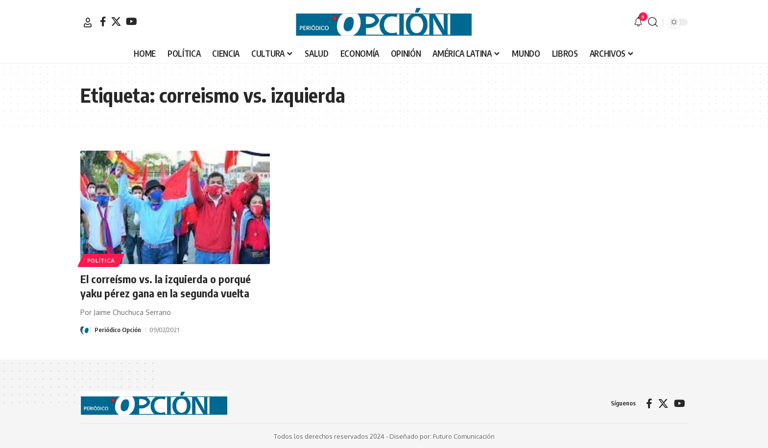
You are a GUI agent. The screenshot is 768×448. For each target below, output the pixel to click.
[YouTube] (131, 21)
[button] (88, 22)
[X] (116, 21)
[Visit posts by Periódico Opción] (85, 328)
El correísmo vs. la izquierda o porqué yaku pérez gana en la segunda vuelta (165, 286)
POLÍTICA (101, 260)
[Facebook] (103, 21)
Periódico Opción (118, 329)
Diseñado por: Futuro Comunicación (442, 435)
